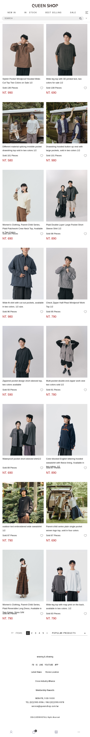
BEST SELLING (53, 12)
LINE (41, 664)
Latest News (36, 672)
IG (37, 664)
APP (56, 664)
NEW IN (12, 12)
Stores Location (52, 672)
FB (33, 664)
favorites (42, 88)
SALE (73, 12)
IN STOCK (30, 12)
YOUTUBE (49, 664)
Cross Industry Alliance (45, 681)
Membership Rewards (45, 690)
